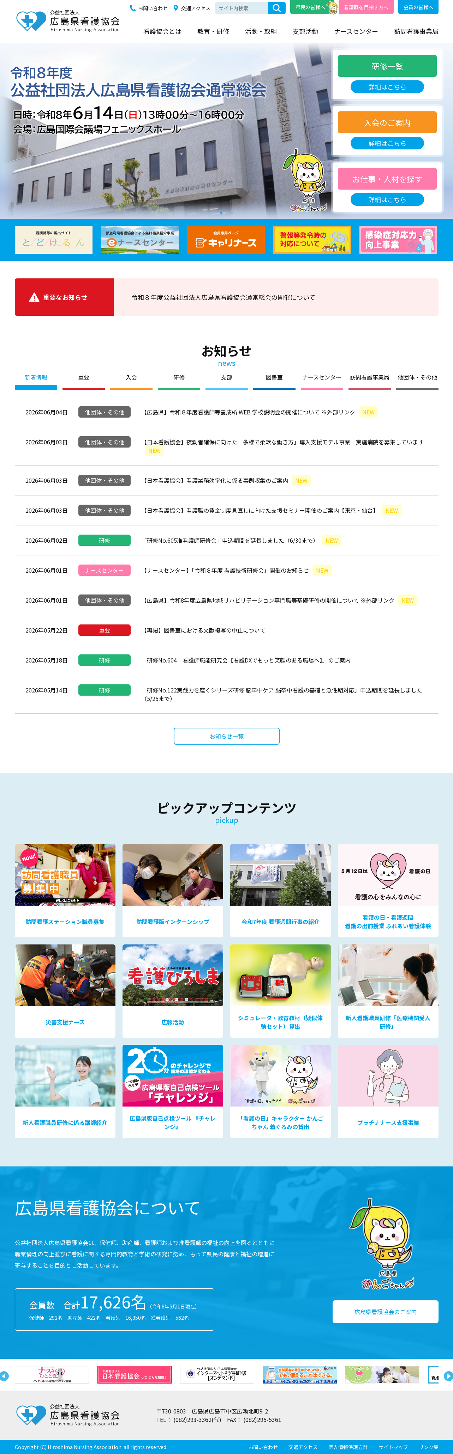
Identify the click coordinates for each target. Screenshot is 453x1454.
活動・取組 (261, 31)
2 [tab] (232, 211)
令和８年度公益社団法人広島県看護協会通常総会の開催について (223, 297)
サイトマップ (393, 1446)
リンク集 (429, 1446)
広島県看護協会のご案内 (385, 1311)
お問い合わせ (153, 8)
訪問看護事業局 (416, 31)
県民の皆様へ (310, 7)
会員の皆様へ (418, 7)
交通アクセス (195, 8)
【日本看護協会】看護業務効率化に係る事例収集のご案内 (226, 480)
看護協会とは (162, 31)
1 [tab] (221, 211)
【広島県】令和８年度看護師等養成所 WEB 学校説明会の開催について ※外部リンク (259, 412)
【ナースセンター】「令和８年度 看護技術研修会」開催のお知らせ (236, 570)
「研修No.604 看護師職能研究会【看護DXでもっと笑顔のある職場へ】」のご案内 (246, 660)
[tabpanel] (226, 131)
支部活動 (305, 31)
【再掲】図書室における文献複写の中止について (203, 630)
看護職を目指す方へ (366, 7)
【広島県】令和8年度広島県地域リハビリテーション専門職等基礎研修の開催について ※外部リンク (279, 600)
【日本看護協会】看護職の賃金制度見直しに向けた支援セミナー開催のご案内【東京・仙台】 (271, 510)
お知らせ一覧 (227, 736)
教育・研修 (213, 31)
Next (447, 1374)
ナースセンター (356, 31)
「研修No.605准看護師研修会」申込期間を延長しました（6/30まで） (241, 540)
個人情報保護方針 (348, 1446)
